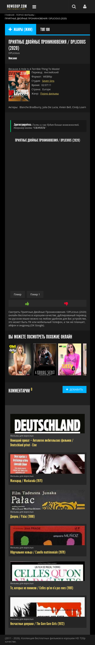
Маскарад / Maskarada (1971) (26, 480)
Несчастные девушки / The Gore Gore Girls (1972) (37, 623)
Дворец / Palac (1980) (22, 516)
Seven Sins (48, 80)
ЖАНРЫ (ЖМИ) (21, 29)
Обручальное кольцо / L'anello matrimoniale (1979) (37, 552)
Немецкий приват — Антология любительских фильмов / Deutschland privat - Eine (41, 442)
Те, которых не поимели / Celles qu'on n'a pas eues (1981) (41, 588)
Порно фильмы (49, 93)
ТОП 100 (45, 29)
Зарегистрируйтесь (22, 125)
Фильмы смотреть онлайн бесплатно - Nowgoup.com (17, 6)
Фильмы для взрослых (21, 435)
